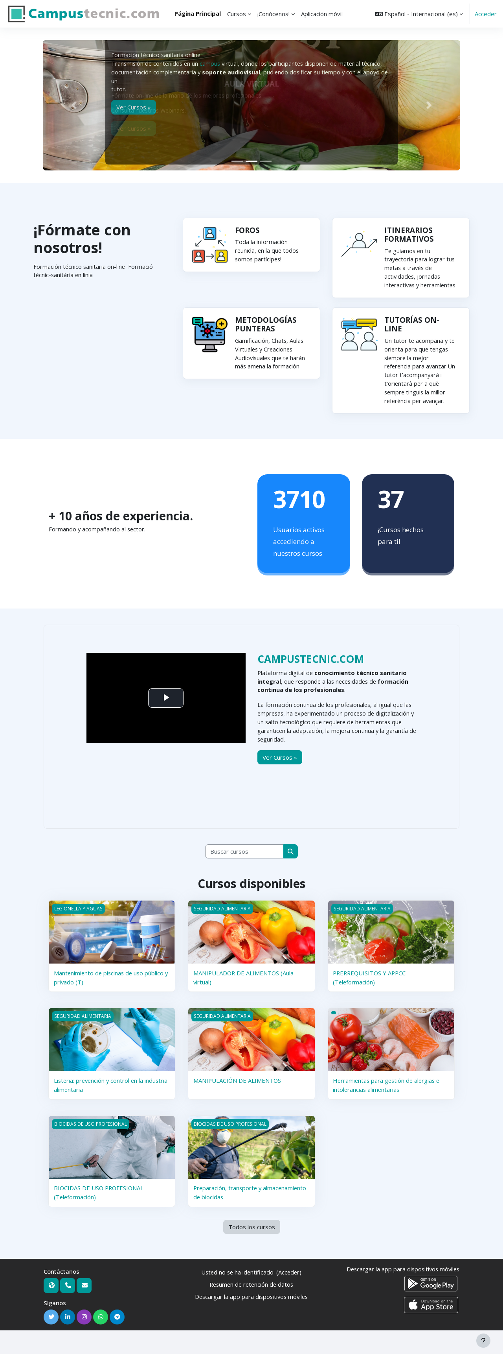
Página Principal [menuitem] (197, 13)
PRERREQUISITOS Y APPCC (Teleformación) (371, 1001)
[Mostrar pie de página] (483, 1341)
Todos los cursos (251, 1250)
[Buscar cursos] (244, 875)
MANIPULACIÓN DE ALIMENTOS (237, 1104)
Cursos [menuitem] (236, 14)
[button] (419, 14)
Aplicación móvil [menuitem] (322, 14)
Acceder (486, 14)
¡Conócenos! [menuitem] (273, 14)
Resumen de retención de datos (251, 1307)
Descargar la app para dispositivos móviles (251, 1320)
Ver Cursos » (280, 780)
